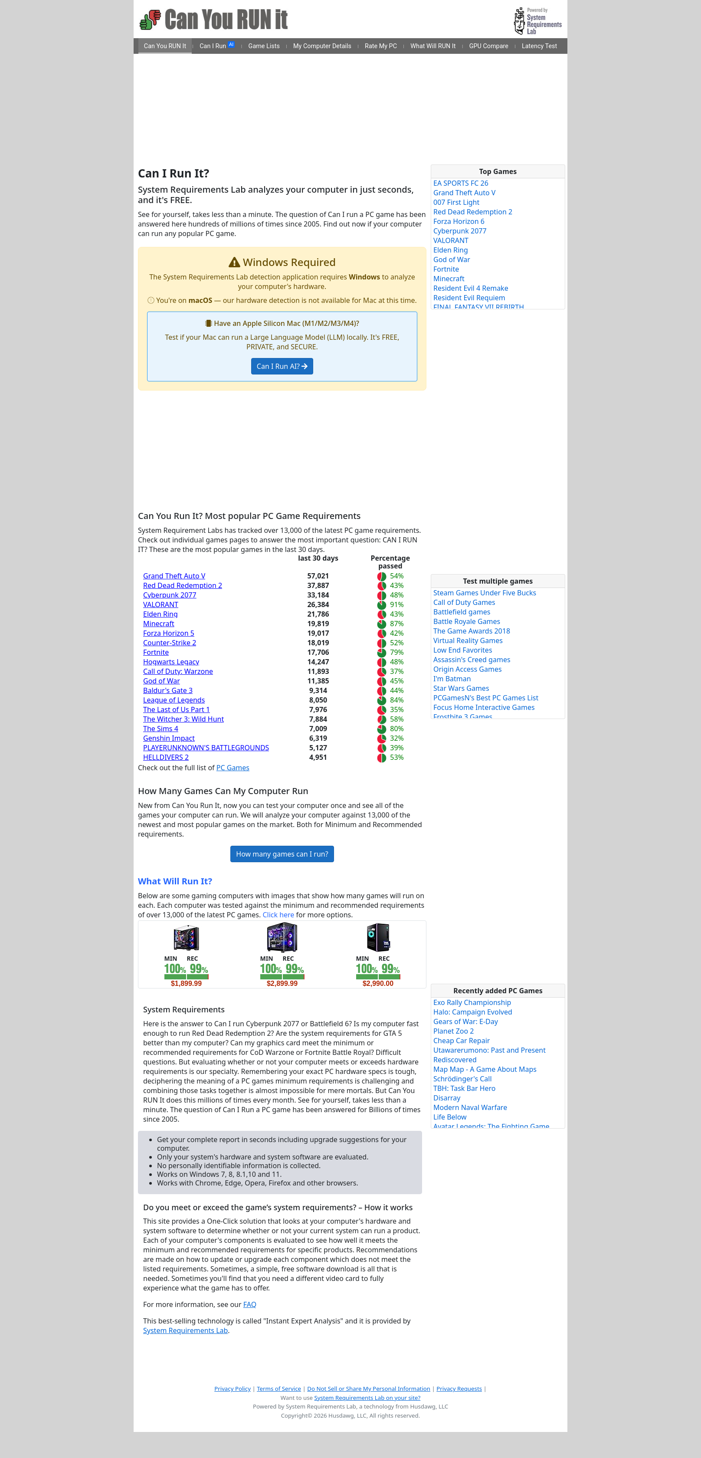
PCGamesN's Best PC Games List (485, 698)
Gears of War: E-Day (465, 1021)
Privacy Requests (459, 1388)
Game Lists (264, 46)
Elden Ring (160, 614)
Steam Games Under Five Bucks (484, 593)
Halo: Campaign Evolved (472, 1012)
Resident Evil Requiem (469, 297)
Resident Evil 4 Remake (470, 288)
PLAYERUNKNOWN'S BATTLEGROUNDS (206, 747)
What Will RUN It (432, 46)
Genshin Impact (169, 738)
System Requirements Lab (185, 1330)
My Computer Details (322, 46)
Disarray (446, 1098)
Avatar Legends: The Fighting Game (491, 1126)
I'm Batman (452, 678)
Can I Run (217, 45)
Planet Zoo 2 (453, 1031)
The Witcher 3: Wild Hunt (183, 719)
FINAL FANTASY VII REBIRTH (478, 307)
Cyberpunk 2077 (170, 595)
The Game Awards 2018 (471, 631)
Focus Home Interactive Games (484, 707)
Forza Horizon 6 (459, 221)
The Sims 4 (160, 728)
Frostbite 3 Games (462, 717)
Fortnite (156, 652)
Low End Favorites (462, 650)
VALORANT (160, 604)
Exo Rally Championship (472, 1002)
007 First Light (456, 202)
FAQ (249, 1304)
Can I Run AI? (282, 366)
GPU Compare (488, 46)
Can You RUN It (165, 46)
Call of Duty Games (464, 602)
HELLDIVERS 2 (166, 757)
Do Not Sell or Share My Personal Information (368, 1388)
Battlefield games (461, 612)
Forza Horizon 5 (168, 633)
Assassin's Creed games (472, 659)
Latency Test (539, 46)
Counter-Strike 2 (169, 642)
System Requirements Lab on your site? (367, 1398)
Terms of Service (279, 1388)
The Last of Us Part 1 (176, 709)
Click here (278, 914)
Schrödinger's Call (462, 1079)
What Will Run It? (175, 881)
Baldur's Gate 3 (168, 690)
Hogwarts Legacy (171, 662)
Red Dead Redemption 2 (182, 585)
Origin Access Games (467, 669)
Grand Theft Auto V (174, 576)
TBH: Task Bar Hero (464, 1088)
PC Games (232, 767)
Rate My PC (381, 46)
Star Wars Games (461, 688)
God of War (161, 681)
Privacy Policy (232, 1388)
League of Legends (174, 700)
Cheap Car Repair (461, 1040)
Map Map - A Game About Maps (485, 1069)
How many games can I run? (282, 854)
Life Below (450, 1117)
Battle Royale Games (466, 621)
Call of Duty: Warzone (178, 671)
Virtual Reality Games (468, 640)
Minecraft (158, 623)
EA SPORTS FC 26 (460, 183)
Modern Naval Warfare (470, 1107)
